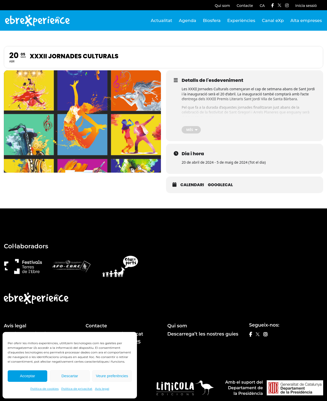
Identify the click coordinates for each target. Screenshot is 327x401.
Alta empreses (306, 20)
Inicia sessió (306, 5)
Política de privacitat (76, 389)
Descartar (69, 376)
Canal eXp (273, 20)
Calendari (192, 184)
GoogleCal (220, 184)
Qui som (222, 5)
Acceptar (27, 376)
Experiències (241, 20)
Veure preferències (112, 376)
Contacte (245, 5)
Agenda (187, 20)
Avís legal (102, 389)
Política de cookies (44, 389)
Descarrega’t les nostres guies (202, 334)
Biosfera (212, 20)
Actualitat (161, 20)
